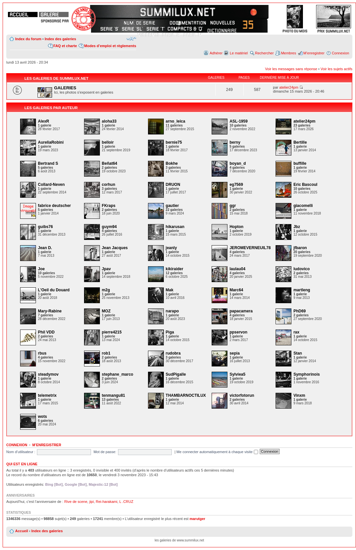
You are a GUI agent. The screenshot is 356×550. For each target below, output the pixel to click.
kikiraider (174, 269)
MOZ (106, 311)
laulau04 (237, 269)
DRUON (173, 184)
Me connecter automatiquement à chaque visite (217, 452)
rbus (42, 353)
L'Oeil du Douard (54, 290)
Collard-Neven (51, 184)
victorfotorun (241, 395)
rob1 (106, 353)
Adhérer (216, 53)
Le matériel (239, 53)
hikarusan (175, 226)
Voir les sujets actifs (336, 69)
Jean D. (45, 248)
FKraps (108, 205)
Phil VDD (46, 332)
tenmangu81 (113, 395)
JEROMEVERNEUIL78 (250, 248)
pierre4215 (112, 332)
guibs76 (45, 226)
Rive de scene (75, 502)
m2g (106, 290)
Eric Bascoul (305, 184)
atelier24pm (288, 87)
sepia (234, 353)
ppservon (238, 332)
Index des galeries (60, 39)
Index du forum (28, 39)
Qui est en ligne (22, 464)
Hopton (236, 226)
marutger (197, 519)
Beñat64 (109, 163)
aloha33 (109, 121)
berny (234, 142)
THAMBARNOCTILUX (186, 395)
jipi (91, 502)
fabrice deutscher (54, 205)
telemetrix (47, 395)
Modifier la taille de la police (131, 39)
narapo (172, 311)
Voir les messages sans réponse (291, 69)
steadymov (48, 374)
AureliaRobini (51, 142)
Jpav (106, 269)
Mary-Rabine (50, 311)
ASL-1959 (238, 121)
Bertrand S (48, 163)
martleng (301, 290)
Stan (297, 353)
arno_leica (175, 121)
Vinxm (299, 395)
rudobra (173, 353)
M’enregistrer (313, 53)
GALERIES (65, 87)
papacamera (240, 311)
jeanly (171, 248)
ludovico (301, 269)
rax (296, 332)
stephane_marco (117, 374)
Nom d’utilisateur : (20, 452)
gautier (172, 205)
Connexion (340, 53)
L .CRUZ (126, 502)
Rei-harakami (106, 502)
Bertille (300, 142)
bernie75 (174, 142)
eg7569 (236, 184)
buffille (299, 163)
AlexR (43, 121)
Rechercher (264, 53)
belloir (108, 142)
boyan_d (237, 163)
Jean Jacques (115, 248)
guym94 (109, 226)
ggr (232, 205)
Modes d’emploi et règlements (110, 46)
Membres (288, 53)
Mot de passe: (105, 452)
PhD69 (299, 311)
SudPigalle (176, 374)
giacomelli (303, 205)
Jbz (296, 226)
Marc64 (236, 290)
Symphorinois (306, 374)
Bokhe (172, 163)
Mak (169, 290)
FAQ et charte (65, 46)
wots (42, 416)
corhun (108, 184)
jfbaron (300, 248)
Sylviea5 (237, 374)
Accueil (21, 531)
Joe (41, 269)
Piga (170, 332)
